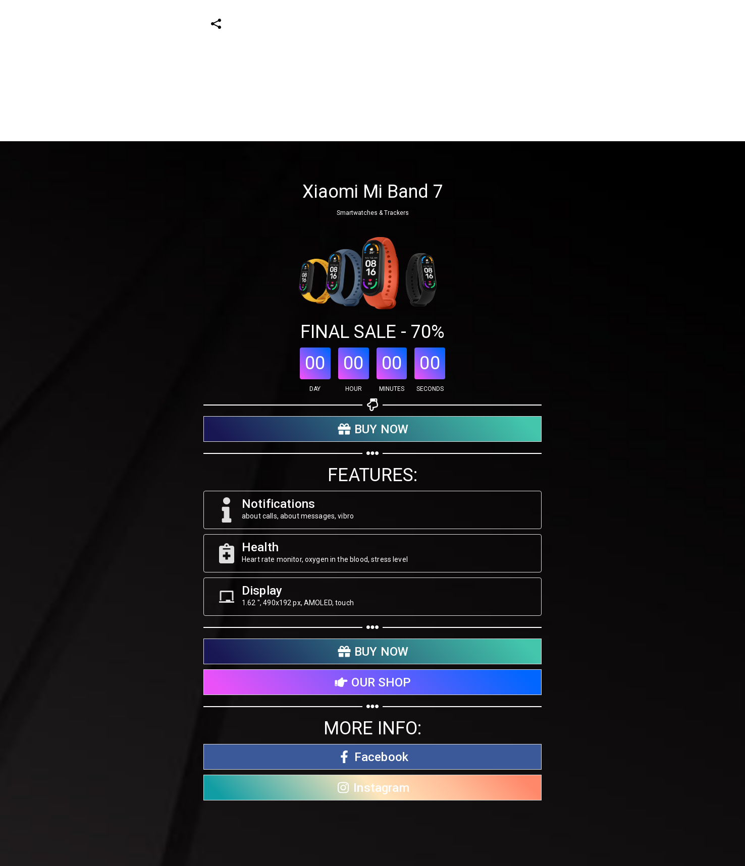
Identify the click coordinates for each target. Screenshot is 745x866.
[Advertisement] (303, 70)
